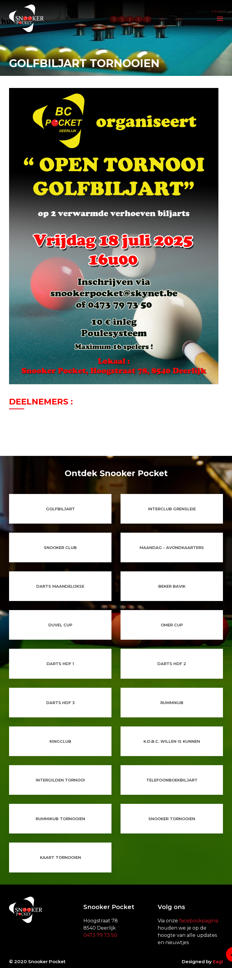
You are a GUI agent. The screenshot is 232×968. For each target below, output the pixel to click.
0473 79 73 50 (100, 935)
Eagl (218, 961)
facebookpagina (198, 921)
